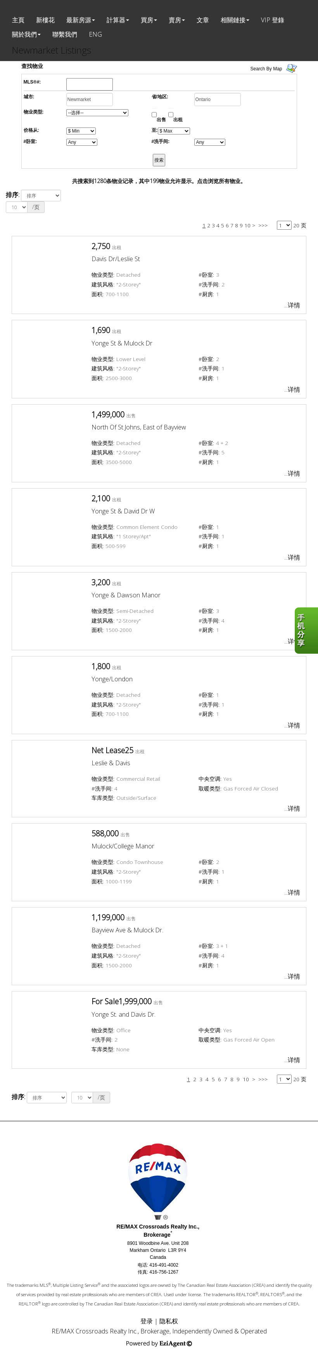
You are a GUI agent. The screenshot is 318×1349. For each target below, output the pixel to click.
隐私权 (168, 1321)
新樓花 (45, 20)
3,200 (101, 582)
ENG (95, 34)
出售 (161, 119)
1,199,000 (108, 917)
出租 (178, 119)
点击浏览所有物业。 (221, 181)
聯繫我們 (64, 34)
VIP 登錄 (272, 20)
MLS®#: (32, 82)
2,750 (101, 246)
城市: (29, 96)
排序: (12, 194)
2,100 (101, 498)
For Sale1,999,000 (122, 1001)
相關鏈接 (233, 20)
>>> (263, 225)
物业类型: (34, 112)
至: (155, 130)
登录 (146, 1321)
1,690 (101, 330)
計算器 (116, 20)
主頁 (18, 20)
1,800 (101, 666)
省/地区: (160, 96)
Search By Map (266, 69)
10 (247, 225)
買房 (147, 20)
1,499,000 (108, 414)
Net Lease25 (112, 750)
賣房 (175, 20)
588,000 (105, 833)
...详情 (292, 305)
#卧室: (30, 141)
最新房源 (78, 20)
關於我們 (24, 34)
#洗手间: (161, 141)
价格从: (31, 130)
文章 (203, 20)
